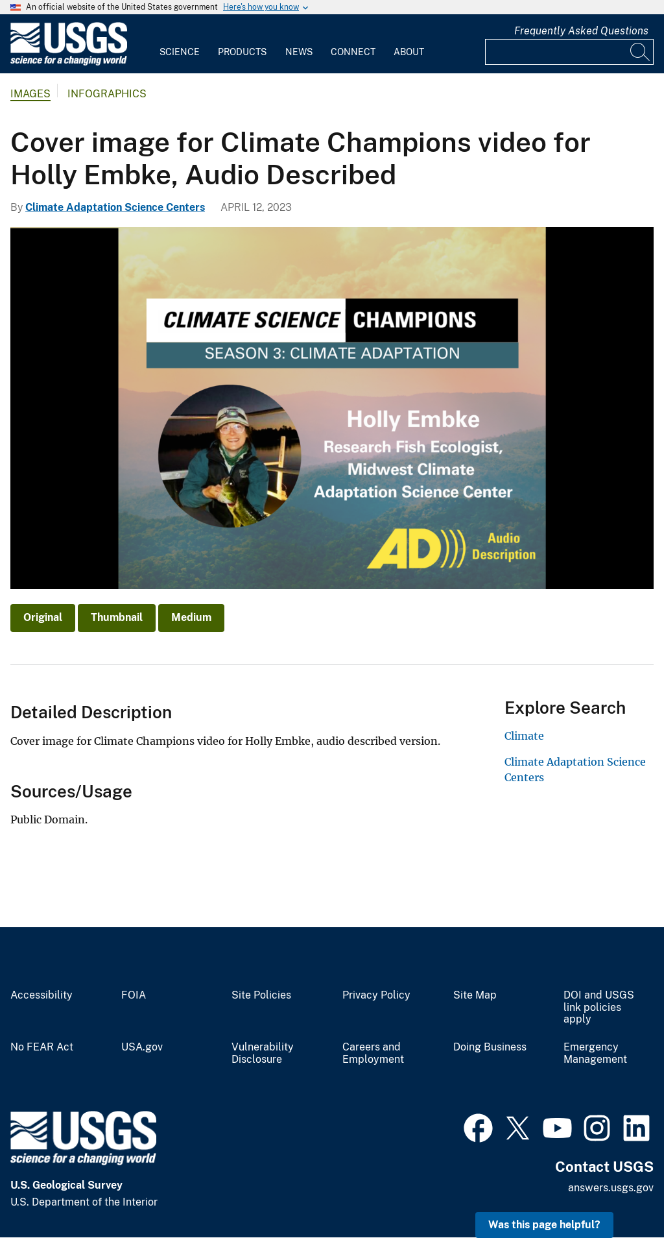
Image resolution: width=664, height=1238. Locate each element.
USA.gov (142, 1047)
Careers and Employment (373, 1053)
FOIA (133, 995)
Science (180, 52)
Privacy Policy (376, 995)
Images (30, 94)
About (409, 52)
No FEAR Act (41, 1047)
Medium (191, 617)
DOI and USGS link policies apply (598, 1007)
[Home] (68, 62)
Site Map (475, 995)
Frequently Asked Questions (581, 31)
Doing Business (490, 1047)
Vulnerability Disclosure (262, 1053)
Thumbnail (117, 617)
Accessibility (41, 995)
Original (42, 617)
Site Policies (261, 995)
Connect (353, 52)
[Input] (569, 52)
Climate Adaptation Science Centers (115, 207)
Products (242, 52)
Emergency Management (595, 1053)
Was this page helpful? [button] (544, 1225)
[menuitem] (179, 44)
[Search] (641, 52)
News (299, 52)
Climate (524, 735)
